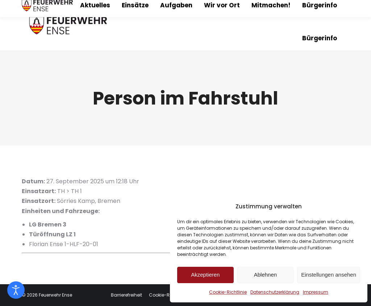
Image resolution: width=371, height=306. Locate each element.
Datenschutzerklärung (274, 292)
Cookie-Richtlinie (228, 292)
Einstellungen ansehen (328, 275)
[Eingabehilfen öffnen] (16, 290)
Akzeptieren (205, 275)
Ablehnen (265, 275)
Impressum (315, 292)
